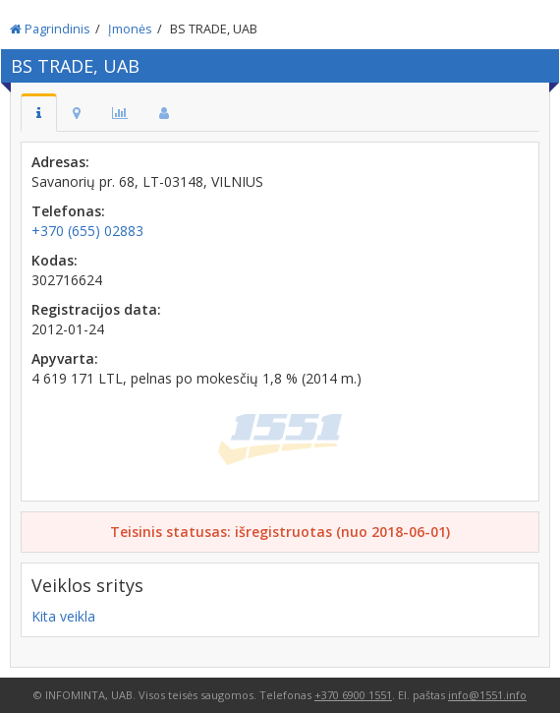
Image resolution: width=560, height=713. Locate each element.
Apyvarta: (64, 358)
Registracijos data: (96, 309)
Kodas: (54, 260)
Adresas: (60, 161)
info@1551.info (487, 694)
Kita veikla (63, 616)
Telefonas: (68, 211)
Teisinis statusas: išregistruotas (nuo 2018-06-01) (280, 531)
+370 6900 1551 (353, 694)
